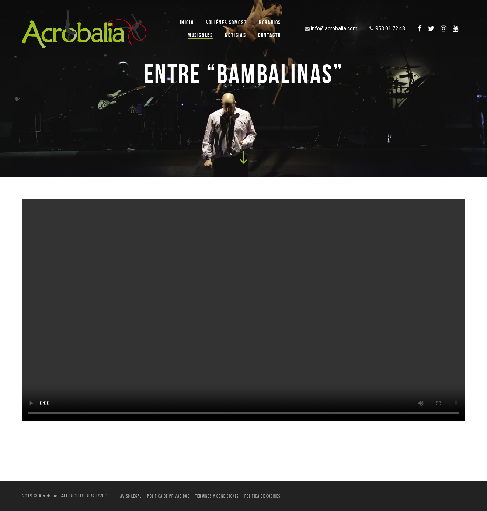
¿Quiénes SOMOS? (226, 22)
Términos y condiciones (217, 496)
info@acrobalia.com (330, 28)
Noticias (235, 35)
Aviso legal (131, 496)
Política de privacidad (168, 496)
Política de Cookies (262, 496)
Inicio (187, 22)
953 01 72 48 (386, 28)
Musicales (200, 35)
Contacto (269, 35)
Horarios (270, 22)
